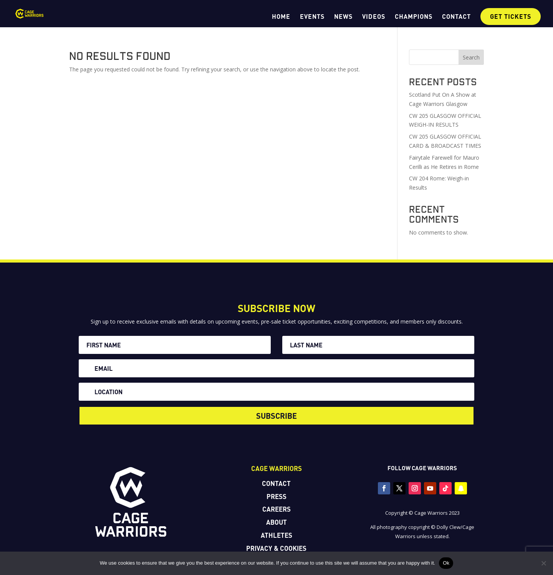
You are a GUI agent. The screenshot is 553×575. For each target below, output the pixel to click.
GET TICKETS (510, 16)
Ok (446, 563)
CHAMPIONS (413, 17)
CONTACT (456, 17)
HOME (281, 17)
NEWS (343, 17)
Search (471, 57)
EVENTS (312, 17)
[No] (543, 563)
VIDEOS (373, 17)
